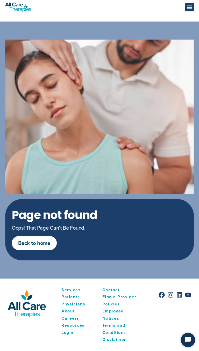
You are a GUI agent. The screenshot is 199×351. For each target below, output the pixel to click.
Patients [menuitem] (70, 297)
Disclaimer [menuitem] (114, 339)
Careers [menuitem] (70, 318)
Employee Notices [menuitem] (113, 314)
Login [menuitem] (67, 332)
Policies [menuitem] (111, 304)
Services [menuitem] (71, 290)
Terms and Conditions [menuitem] (114, 328)
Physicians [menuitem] (73, 304)
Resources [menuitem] (73, 325)
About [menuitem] (68, 311)
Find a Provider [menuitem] (119, 297)
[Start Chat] (188, 340)
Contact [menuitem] (111, 290)
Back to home (39, 243)
